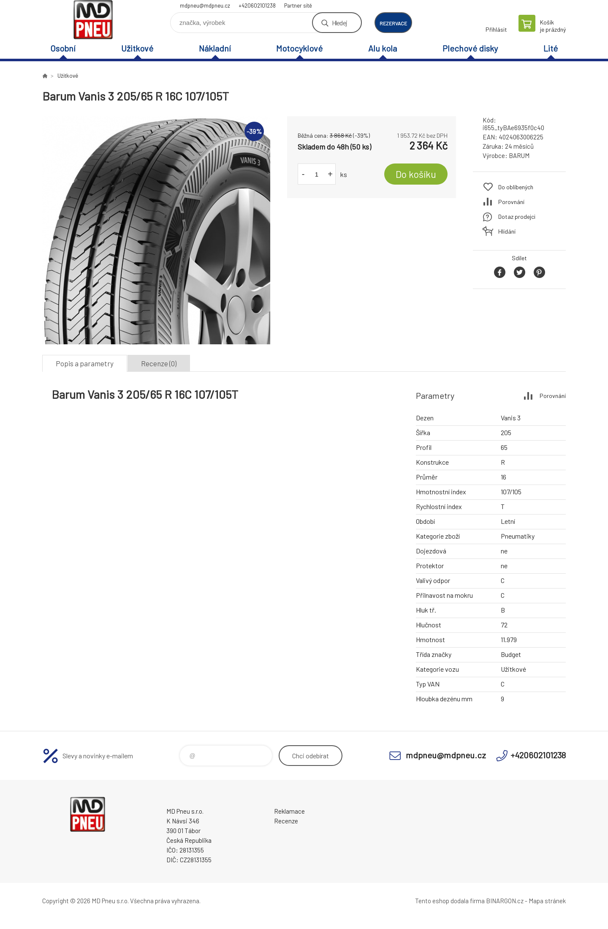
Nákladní (215, 48)
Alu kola (382, 48)
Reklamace (289, 811)
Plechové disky (470, 48)
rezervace (393, 23)
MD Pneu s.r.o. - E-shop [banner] (93, 19)
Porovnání (511, 201)
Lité (550, 48)
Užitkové (137, 48)
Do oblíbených (515, 187)
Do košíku (416, 174)
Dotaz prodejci (516, 216)
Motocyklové (299, 48)
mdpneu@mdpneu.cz (205, 5)
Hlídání (507, 231)
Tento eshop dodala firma (450, 900)
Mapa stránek (547, 900)
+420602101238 (257, 5)
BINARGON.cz (505, 900)
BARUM (519, 155)
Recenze (286, 821)
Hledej (339, 23)
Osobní (63, 48)
